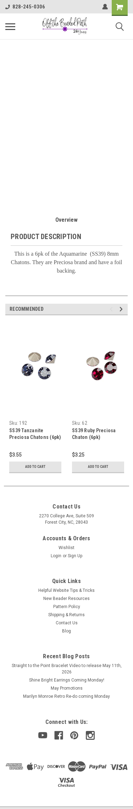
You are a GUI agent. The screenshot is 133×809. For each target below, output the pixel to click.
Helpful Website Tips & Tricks (66, 590)
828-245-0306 (25, 7)
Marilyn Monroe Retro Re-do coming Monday (66, 696)
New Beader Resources (66, 598)
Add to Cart (35, 467)
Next (122, 309)
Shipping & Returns (66, 614)
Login (56, 555)
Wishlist (66, 547)
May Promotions (67, 688)
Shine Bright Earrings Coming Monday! (66, 680)
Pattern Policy (66, 606)
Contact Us (67, 622)
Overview (66, 219)
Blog (66, 631)
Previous (112, 309)
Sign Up (75, 555)
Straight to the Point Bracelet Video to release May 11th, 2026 (67, 668)
